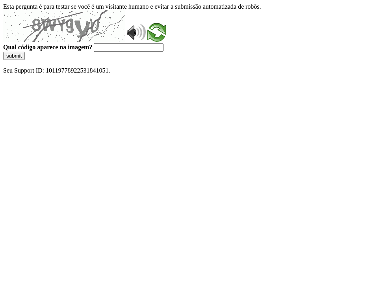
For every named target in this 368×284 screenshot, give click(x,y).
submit (14, 56)
